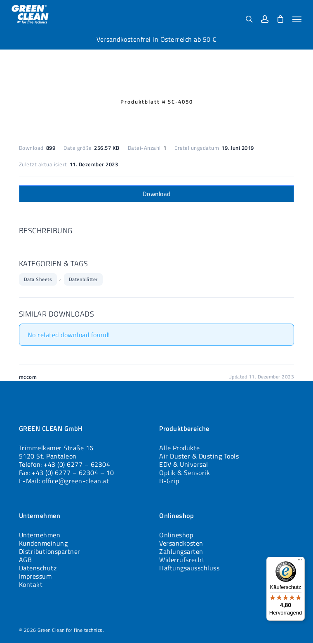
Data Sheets (38, 279)
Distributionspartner (49, 551)
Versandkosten (181, 543)
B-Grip (169, 481)
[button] (296, 19)
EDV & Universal (183, 464)
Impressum (35, 576)
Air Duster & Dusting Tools (199, 456)
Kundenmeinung (43, 543)
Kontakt (31, 584)
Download (157, 194)
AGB (25, 560)
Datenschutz (38, 568)
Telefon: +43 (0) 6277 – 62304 (65, 464)
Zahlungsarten (181, 551)
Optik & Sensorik (184, 473)
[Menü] (300, 562)
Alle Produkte (179, 448)
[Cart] (280, 19)
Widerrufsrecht (182, 560)
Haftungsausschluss (189, 568)
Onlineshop (176, 535)
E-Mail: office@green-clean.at (64, 481)
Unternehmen (40, 535)
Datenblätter (83, 279)
